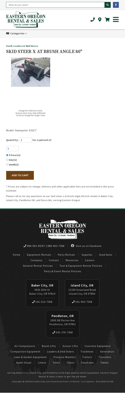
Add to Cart (20, 175)
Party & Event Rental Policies (62, 271)
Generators (107, 351)
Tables (104, 362)
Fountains (87, 362)
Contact (54, 260)
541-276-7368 (62, 332)
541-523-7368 (42, 301)
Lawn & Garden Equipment (30, 357)
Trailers (87, 357)
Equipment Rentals (39, 254)
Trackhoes (87, 351)
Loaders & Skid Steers (60, 351)
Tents (56, 362)
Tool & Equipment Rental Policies (80, 265)
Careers (90, 260)
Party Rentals (66, 254)
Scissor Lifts (70, 346)
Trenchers (105, 357)
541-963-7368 (82, 301)
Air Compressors (24, 346)
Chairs (71, 362)
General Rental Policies (38, 265)
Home (16, 254)
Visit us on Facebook (86, 245)
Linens (42, 362)
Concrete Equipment (98, 346)
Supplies (87, 254)
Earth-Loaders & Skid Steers (22, 46)
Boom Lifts (49, 346)
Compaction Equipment (26, 351)
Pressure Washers (64, 357)
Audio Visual (23, 362)
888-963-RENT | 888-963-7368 (44, 245)
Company (36, 260)
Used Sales (105, 254)
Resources (72, 260)
